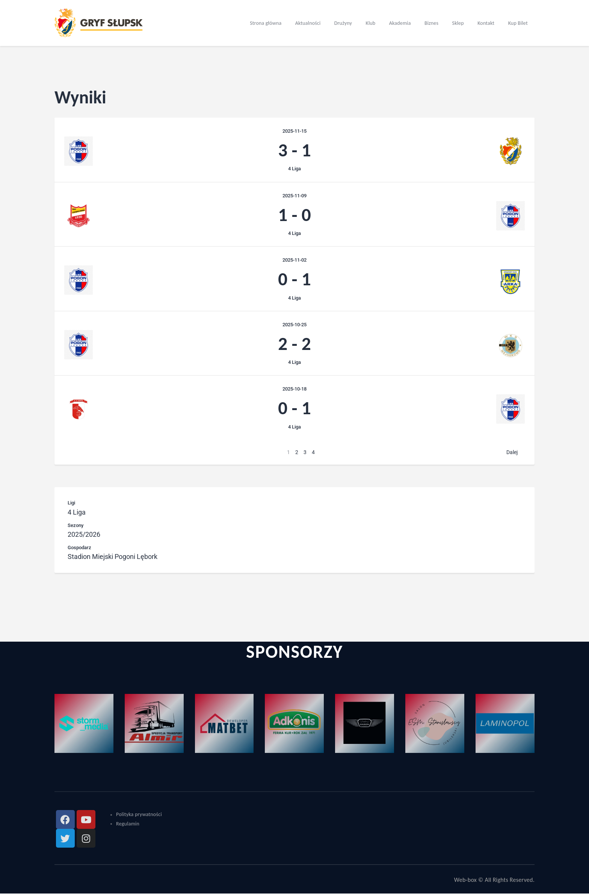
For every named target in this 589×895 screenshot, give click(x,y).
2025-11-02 (294, 261)
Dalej (512, 454)
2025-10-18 (294, 390)
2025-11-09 (294, 195)
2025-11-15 (294, 131)
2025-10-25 (294, 325)
